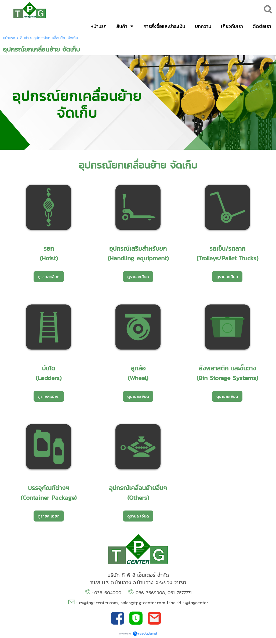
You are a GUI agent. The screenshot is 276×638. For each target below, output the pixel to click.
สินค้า (24, 38)
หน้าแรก (9, 38)
